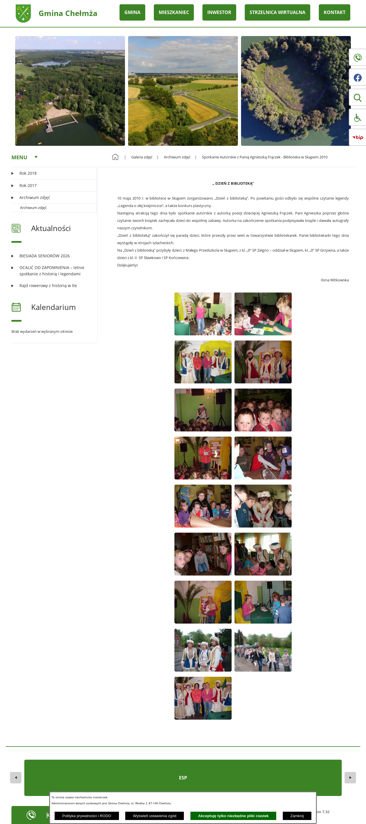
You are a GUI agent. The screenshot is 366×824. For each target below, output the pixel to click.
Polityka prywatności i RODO (86, 816)
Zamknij (297, 816)
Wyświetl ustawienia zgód (154, 816)
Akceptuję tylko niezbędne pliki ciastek (233, 816)
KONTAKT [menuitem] (334, 12)
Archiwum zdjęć (33, 207)
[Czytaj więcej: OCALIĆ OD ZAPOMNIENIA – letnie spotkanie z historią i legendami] (50, 271)
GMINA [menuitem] (132, 12)
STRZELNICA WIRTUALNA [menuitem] (277, 12)
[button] (357, 97)
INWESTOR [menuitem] (219, 12)
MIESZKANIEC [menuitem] (174, 12)
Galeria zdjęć (141, 157)
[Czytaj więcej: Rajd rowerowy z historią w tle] (50, 285)
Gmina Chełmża (68, 13)
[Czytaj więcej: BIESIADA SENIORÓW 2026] (50, 256)
